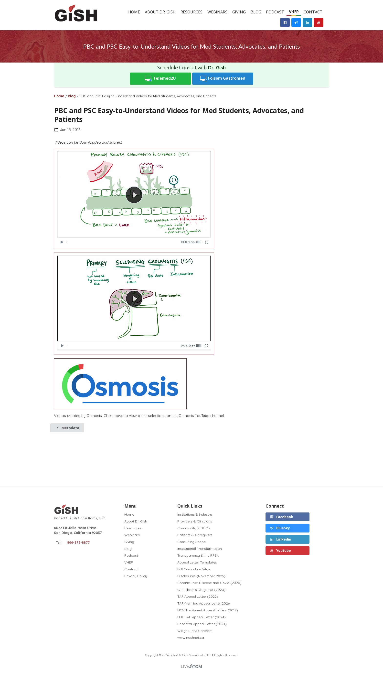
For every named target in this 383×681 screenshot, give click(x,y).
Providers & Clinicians (194, 521)
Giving (239, 12)
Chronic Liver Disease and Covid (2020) (209, 583)
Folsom (222, 78)
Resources (191, 12)
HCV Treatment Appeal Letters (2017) (207, 610)
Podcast (275, 12)
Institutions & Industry (194, 514)
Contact (313, 12)
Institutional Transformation (199, 548)
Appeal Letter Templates (197, 562)
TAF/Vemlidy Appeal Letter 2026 (203, 603)
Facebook (281, 516)
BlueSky (280, 528)
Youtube (280, 550)
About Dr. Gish (160, 12)
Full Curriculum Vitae (193, 569)
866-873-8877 (78, 542)
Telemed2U (160, 78)
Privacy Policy (135, 576)
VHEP (294, 11)
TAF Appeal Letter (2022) (197, 596)
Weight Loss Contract (195, 630)
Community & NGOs (193, 528)
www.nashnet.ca (190, 637)
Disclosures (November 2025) (201, 576)
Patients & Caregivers (194, 535)
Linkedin (280, 539)
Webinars (217, 12)
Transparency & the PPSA (198, 555)
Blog (256, 12)
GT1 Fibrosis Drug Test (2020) (201, 589)
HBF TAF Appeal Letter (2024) (201, 617)
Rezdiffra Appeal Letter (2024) (202, 624)
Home (134, 12)
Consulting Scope (191, 542)
